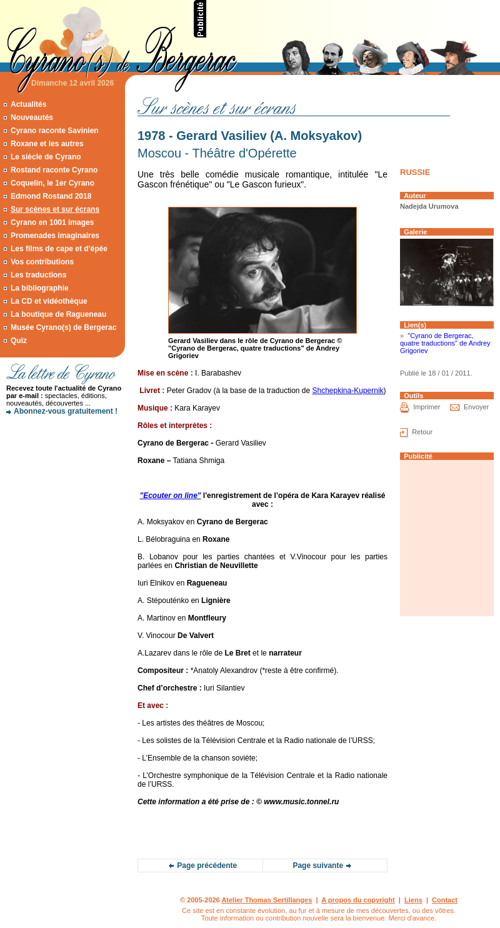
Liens (413, 900)
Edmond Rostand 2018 (51, 196)
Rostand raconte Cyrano (54, 170)
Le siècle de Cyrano (46, 156)
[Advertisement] (62, 465)
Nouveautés (32, 117)
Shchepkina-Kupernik (348, 390)
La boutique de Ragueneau (58, 314)
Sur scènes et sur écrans (55, 209)
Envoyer (476, 407)
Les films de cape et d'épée (59, 248)
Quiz (19, 340)
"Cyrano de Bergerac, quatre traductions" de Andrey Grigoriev (445, 343)
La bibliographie (40, 288)
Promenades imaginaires (55, 235)
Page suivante (317, 865)
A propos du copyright (358, 900)
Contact (445, 900)
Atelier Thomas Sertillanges (266, 900)
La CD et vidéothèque (49, 301)
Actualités (28, 104)
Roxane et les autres (47, 143)
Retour (422, 432)
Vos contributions (42, 261)
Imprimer (426, 407)
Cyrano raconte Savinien (55, 130)
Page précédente (207, 865)
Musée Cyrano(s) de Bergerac (63, 327)
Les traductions (38, 275)
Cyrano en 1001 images (52, 222)
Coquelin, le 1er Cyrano (52, 183)
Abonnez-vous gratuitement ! (66, 411)
